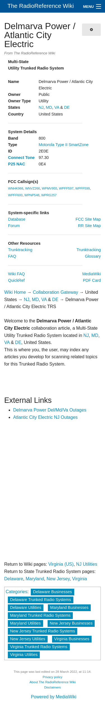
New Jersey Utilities (27, 639)
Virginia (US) (60, 564)
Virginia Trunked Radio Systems (38, 646)
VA (56, 107)
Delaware (13, 578)
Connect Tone (21, 157)
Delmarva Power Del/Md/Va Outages (49, 410)
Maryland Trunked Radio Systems (40, 615)
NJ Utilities (86, 564)
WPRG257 (49, 195)
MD (49, 107)
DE (67, 107)
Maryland (34, 578)
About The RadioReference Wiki (52, 682)
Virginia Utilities (24, 654)
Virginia (79, 578)
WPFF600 (15, 195)
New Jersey (57, 578)
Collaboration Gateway (55, 292)
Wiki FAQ (16, 274)
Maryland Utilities (25, 623)
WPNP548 (31, 195)
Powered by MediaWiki (53, 696)
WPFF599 (82, 188)
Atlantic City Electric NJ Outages (45, 417)
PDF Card (92, 280)
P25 (11, 164)
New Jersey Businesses (71, 623)
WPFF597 (66, 188)
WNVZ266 (32, 188)
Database (16, 219)
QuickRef (16, 280)
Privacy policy (52, 677)
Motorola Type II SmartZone (63, 144)
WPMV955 (49, 188)
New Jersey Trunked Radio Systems (42, 631)
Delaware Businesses (52, 592)
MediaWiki (91, 274)
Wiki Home (15, 292)
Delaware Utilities (25, 607)
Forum (14, 225)
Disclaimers (52, 687)
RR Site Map (89, 225)
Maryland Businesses (69, 607)
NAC (20, 164)
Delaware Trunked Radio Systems (40, 599)
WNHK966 (15, 188)
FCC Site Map (88, 219)
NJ (41, 107)
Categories (16, 591)
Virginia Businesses (71, 639)
